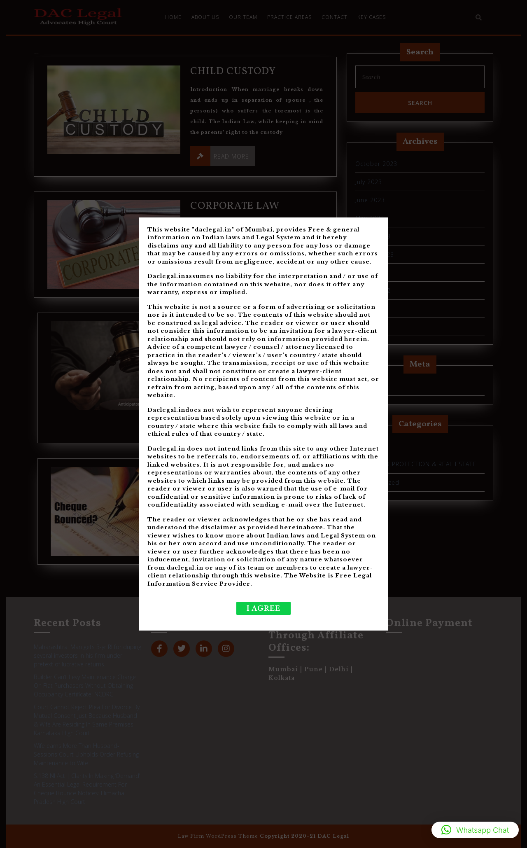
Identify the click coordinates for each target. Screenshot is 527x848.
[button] (475, 830)
